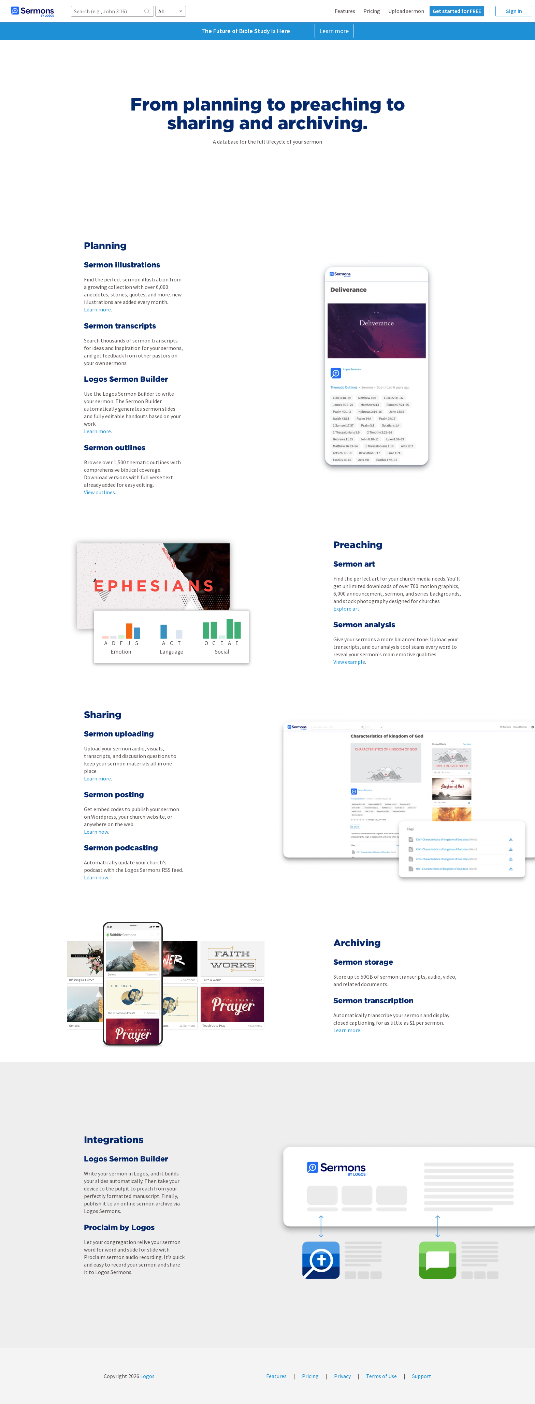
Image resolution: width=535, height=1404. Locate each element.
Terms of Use (381, 1376)
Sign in (514, 11)
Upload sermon (406, 11)
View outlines (99, 492)
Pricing (371, 11)
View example (349, 661)
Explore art (346, 608)
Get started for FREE (457, 11)
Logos (147, 1376)
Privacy (342, 1376)
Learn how (96, 831)
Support (421, 1376)
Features (345, 11)
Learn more (334, 31)
